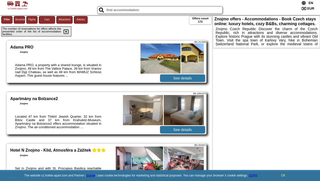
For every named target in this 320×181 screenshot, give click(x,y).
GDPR (253, 175)
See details (182, 78)
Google (91, 175)
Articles (81, 19)
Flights (32, 19)
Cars (47, 19)
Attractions (64, 19)
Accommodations (20, 19)
